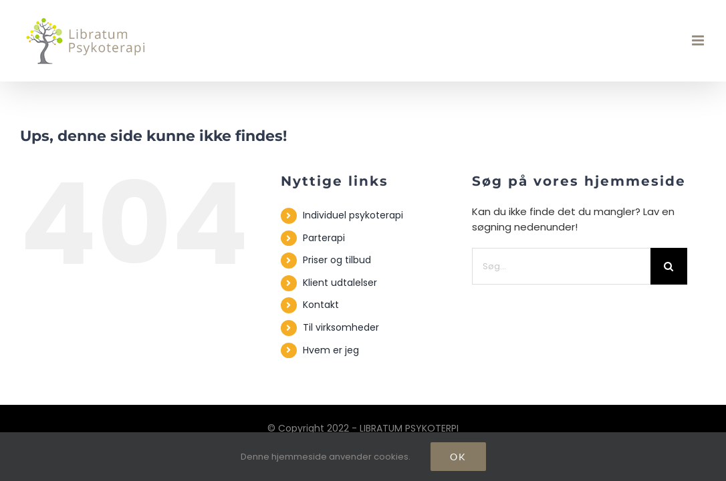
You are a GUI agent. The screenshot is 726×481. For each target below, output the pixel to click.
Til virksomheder (341, 327)
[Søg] (668, 266)
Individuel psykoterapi (353, 215)
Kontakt (321, 304)
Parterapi (324, 238)
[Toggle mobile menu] (699, 40)
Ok (458, 456)
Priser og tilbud (337, 260)
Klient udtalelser (340, 282)
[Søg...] (561, 266)
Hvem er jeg (331, 350)
